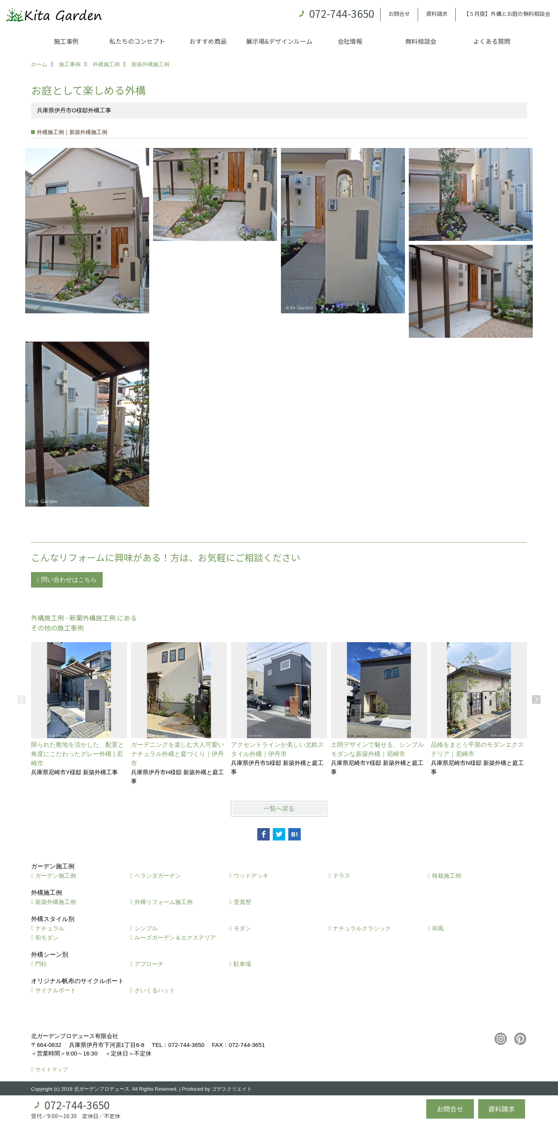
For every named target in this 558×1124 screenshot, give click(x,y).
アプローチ (149, 964)
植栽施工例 (446, 875)
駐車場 (242, 964)
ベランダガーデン (157, 875)
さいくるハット (154, 990)
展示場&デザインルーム (279, 41)
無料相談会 (420, 41)
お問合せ (399, 13)
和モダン (47, 937)
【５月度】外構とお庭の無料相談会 (506, 13)
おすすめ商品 (208, 41)
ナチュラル (49, 928)
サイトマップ (51, 1069)
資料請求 (437, 13)
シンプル (146, 928)
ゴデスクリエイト (232, 1089)
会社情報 (350, 41)
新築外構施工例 (55, 902)
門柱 (41, 964)
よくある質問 (491, 41)
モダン (242, 928)
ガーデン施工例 (55, 875)
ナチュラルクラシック (362, 928)
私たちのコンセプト (137, 41)
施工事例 (66, 41)
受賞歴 (242, 902)
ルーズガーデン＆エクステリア (175, 937)
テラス (341, 875)
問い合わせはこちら (69, 579)
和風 (438, 928)
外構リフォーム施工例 (163, 902)
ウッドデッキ (251, 875)
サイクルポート (55, 990)
